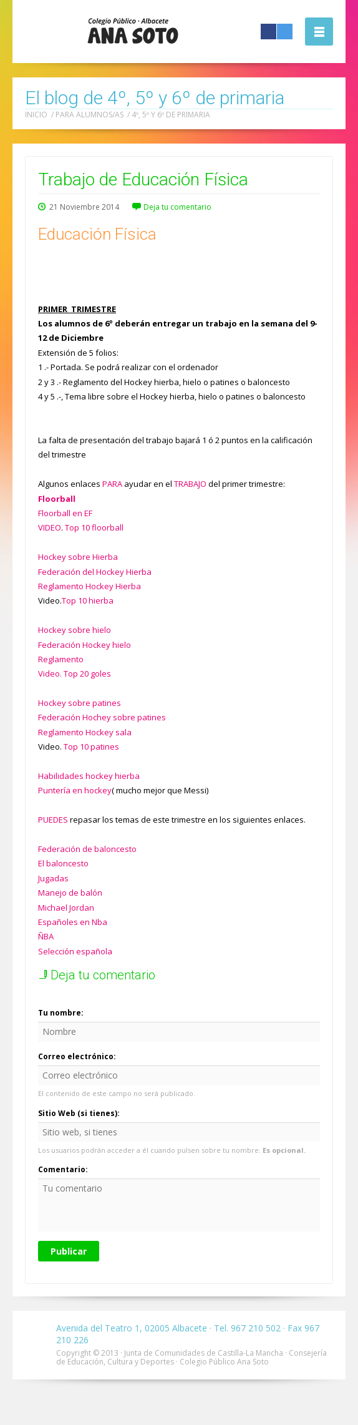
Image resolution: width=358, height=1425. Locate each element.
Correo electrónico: (77, 1056)
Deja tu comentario (177, 207)
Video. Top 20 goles (74, 673)
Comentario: (63, 1169)
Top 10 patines (91, 746)
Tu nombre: (61, 1012)
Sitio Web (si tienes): (79, 1113)
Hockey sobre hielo (74, 629)
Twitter (285, 31)
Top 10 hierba (88, 600)
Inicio (36, 114)
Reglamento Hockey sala (85, 732)
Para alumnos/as (89, 114)
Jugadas (53, 878)
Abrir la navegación (319, 31)
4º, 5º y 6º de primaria (171, 114)
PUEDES (53, 819)
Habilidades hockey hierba (89, 775)
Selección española (75, 951)
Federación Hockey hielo (84, 644)
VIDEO (49, 527)
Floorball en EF (65, 513)
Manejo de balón (70, 892)
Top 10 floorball (94, 527)
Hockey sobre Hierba (78, 556)
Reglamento (61, 659)
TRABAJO (190, 483)
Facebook (268, 31)
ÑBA (46, 936)
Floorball (56, 498)
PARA (112, 483)
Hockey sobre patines (79, 702)
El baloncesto (63, 863)
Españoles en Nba (72, 922)
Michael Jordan (66, 907)
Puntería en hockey (75, 790)
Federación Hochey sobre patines (102, 717)
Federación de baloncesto (87, 849)
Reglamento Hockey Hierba (89, 586)
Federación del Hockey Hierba (95, 571)
